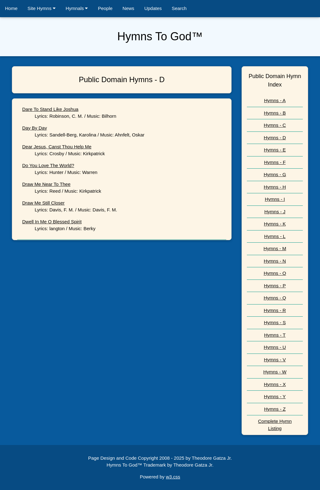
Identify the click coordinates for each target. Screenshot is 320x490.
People (105, 8)
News (128, 8)
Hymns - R (275, 310)
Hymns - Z (275, 409)
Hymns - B (275, 113)
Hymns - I (275, 199)
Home (11, 8)
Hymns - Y (275, 396)
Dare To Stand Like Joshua (50, 109)
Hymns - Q (275, 297)
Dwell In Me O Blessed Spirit (52, 221)
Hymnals (77, 8)
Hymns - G (275, 174)
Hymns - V (275, 359)
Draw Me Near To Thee (46, 184)
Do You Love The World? (48, 165)
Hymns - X (275, 384)
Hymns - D (275, 137)
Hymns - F (275, 162)
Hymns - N (275, 261)
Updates (153, 8)
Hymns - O (275, 273)
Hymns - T (275, 335)
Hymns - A (275, 100)
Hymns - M (274, 248)
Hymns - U (275, 347)
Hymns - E (275, 149)
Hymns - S (275, 322)
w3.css (173, 476)
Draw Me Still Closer (43, 202)
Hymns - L (274, 236)
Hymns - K (275, 223)
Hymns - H (275, 187)
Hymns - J (275, 211)
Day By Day (34, 128)
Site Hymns (42, 8)
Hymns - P (275, 285)
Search (179, 8)
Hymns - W (274, 371)
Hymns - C (275, 125)
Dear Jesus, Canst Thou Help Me (57, 146)
